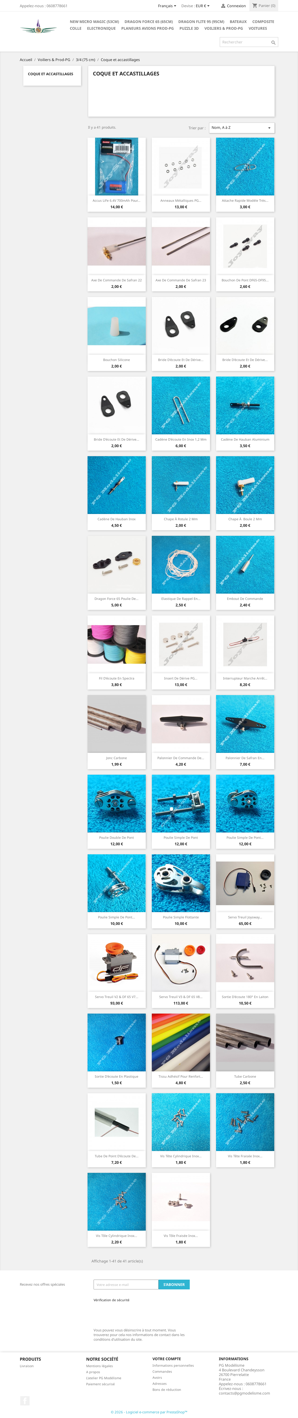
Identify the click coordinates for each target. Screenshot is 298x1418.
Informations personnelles (173, 1365)
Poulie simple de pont (181, 837)
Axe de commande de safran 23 (181, 280)
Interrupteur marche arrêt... (245, 678)
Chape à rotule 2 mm (181, 519)
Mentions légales (99, 1366)
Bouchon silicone (116, 360)
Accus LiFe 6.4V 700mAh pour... (116, 200)
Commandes (162, 1371)
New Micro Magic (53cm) (94, 21)
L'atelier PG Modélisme (103, 1378)
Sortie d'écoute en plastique (116, 1076)
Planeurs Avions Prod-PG (147, 28)
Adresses (159, 1383)
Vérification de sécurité (111, 1300)
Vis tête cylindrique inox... (181, 1156)
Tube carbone (245, 1076)
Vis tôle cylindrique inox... (116, 1235)
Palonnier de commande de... (180, 758)
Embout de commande (245, 598)
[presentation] (125, 1313)
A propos (93, 1372)
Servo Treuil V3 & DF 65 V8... (181, 997)
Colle (75, 28)
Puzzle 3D (189, 28)
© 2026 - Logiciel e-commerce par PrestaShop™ (149, 1412)
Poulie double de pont (116, 837)
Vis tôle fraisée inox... (181, 1235)
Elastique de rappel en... (180, 598)
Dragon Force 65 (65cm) (149, 21)
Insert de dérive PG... (180, 678)
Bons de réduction (166, 1389)
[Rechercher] (249, 42)
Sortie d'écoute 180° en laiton (245, 997)
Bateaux (238, 21)
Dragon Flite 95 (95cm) (201, 21)
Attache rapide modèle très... (245, 200)
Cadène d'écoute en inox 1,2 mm (181, 439)
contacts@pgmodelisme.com (244, 1393)
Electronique (101, 28)
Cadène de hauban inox (116, 519)
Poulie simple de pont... (245, 837)
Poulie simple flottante (181, 917)
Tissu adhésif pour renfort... (181, 1076)
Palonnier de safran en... (245, 758)
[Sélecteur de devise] (203, 6)
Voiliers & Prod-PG (223, 28)
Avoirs (157, 1377)
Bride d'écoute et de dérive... (180, 360)
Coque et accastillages (50, 74)
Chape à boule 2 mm (245, 519)
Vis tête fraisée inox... (245, 1156)
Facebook (25, 1400)
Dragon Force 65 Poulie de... (117, 598)
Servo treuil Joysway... (245, 917)
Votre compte (166, 1358)
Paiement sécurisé (100, 1384)
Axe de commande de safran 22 (116, 280)
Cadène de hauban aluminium (245, 439)
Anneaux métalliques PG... (180, 200)
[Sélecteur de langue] (168, 6)
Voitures (258, 28)
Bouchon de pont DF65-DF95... (245, 280)
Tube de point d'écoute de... (117, 1156)
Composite (263, 21)
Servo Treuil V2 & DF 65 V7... (116, 997)
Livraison (27, 1366)
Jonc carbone (116, 758)
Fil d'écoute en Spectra (116, 678)
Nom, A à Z (242, 128)
